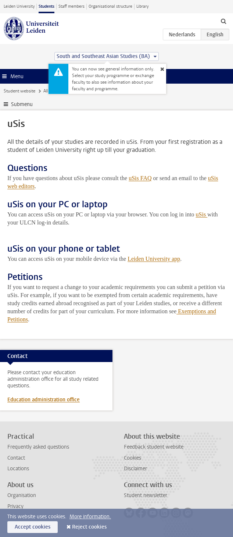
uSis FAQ (140, 178)
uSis (202, 214)
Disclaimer (135, 468)
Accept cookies (32, 526)
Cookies (132, 457)
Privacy (15, 506)
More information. (90, 516)
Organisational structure (110, 6)
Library (142, 6)
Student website (19, 91)
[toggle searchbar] (223, 21)
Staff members (71, 6)
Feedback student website (153, 446)
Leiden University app (154, 259)
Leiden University (19, 6)
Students (46, 6)
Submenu (22, 104)
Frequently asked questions (38, 446)
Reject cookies (89, 526)
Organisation (21, 495)
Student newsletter (145, 495)
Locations (18, 468)
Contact (16, 457)
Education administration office (43, 399)
